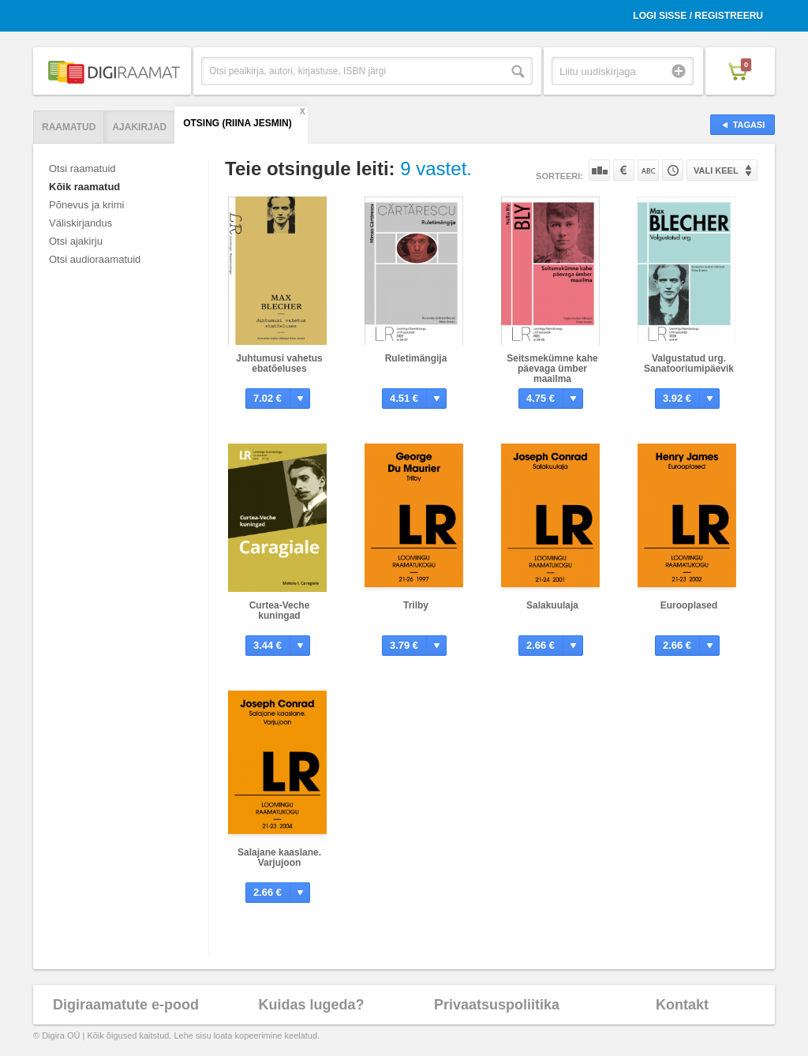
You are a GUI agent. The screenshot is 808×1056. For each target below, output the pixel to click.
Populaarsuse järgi (599, 170)
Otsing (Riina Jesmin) (237, 123)
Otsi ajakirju (76, 241)
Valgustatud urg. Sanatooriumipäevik (689, 363)
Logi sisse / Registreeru (698, 15)
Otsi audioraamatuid (94, 259)
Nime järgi (648, 170)
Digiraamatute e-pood (126, 1005)
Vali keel (716, 170)
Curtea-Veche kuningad (279, 610)
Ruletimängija (416, 358)
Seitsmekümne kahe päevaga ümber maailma (552, 368)
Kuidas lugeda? (311, 1005)
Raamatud (68, 127)
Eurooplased (689, 605)
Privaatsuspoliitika (496, 1005)
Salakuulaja (552, 605)
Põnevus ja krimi (86, 205)
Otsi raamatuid (82, 168)
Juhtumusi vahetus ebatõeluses (279, 363)
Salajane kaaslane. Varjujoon (279, 857)
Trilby (415, 605)
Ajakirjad (139, 127)
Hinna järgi (623, 170)
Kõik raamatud (84, 187)
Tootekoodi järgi (672, 170)
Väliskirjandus (80, 223)
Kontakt (682, 1005)
